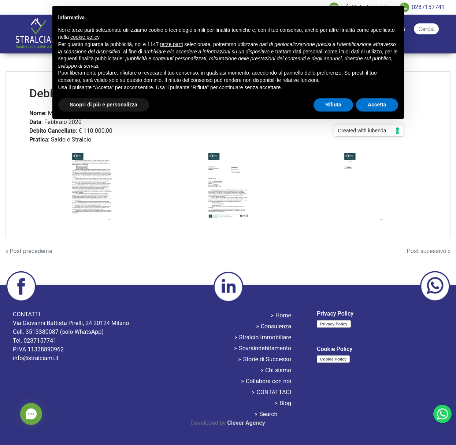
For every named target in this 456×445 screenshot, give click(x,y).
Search (426, 22)
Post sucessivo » (429, 251)
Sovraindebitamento (265, 348)
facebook (21, 286)
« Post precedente (28, 251)
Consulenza (276, 326)
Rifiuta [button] (333, 105)
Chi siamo (278, 370)
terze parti (171, 44)
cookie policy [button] (84, 37)
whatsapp (435, 286)
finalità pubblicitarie (100, 58)
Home (283, 315)
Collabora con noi (268, 381)
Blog (285, 403)
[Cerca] (426, 28)
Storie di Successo (267, 359)
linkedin (228, 286)
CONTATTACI (273, 392)
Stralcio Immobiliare (265, 337)
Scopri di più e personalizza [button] (103, 105)
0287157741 (428, 7)
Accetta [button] (377, 105)
